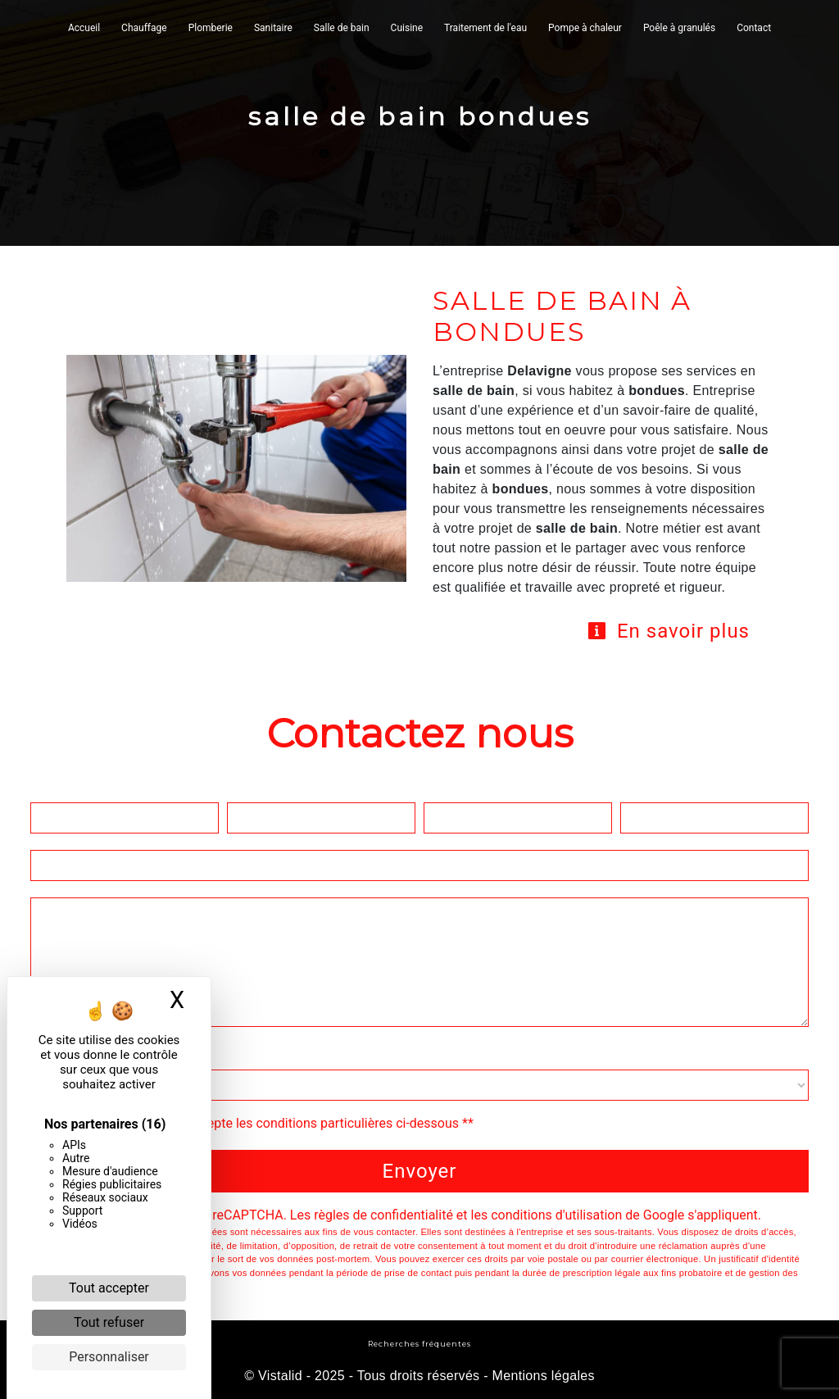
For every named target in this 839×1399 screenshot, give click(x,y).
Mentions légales (541, 1376)
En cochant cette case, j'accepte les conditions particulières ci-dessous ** (260, 1123)
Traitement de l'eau (485, 28)
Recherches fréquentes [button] (419, 1343)
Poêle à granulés (679, 28)
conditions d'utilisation (556, 1215)
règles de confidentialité (383, 1215)
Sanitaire (273, 28)
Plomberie (210, 28)
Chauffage (144, 28)
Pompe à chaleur (585, 28)
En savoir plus (668, 631)
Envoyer (420, 1171)
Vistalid (280, 1376)
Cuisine (407, 28)
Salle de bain (342, 28)
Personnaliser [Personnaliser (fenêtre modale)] (109, 1357)
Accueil (84, 28)
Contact (754, 28)
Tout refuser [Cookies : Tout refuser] (109, 1322)
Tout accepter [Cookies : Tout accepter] (109, 1288)
